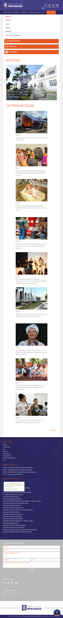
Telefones (52, 12)
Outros (43, 12)
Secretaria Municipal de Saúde (11, 523)
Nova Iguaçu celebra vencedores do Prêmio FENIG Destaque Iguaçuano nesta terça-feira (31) (31, 352)
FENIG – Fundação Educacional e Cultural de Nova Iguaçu (17, 470)
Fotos (7, 24)
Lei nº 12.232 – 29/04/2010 (12, 35)
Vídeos (7, 28)
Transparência (24, 12)
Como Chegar (6, 447)
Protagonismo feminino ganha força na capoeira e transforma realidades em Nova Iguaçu (31, 387)
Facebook (13, 52)
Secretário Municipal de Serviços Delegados (14, 525)
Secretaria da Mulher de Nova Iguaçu (12, 516)
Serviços (11, 46)
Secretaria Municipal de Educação (12, 505)
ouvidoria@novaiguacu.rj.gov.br (52, 7)
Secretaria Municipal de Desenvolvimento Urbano (15, 503)
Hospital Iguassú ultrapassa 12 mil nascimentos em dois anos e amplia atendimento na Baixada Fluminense (30, 94)
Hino (4, 449)
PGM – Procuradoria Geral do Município (13, 474)
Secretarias (16, 12)
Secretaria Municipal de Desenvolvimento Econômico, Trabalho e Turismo (22, 501)
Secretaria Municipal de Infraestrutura (13, 514)
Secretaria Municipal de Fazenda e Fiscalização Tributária (18, 510)
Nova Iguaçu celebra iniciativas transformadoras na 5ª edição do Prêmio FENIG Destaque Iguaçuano (31, 281)
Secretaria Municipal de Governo (11, 512)
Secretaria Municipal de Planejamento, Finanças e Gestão (18, 521)
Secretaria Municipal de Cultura (11, 497)
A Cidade (5, 12)
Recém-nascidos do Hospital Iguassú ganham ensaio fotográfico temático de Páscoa (31, 208)
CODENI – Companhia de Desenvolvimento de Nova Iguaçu (18, 467)
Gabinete (10, 12)
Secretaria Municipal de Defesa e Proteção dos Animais (17, 532)
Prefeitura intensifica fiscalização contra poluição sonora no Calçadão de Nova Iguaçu (31, 246)
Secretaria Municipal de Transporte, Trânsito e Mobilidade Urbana (20, 529)
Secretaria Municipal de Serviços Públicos (14, 527)
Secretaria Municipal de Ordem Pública (13, 518)
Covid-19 (8, 20)
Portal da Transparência (9, 458)
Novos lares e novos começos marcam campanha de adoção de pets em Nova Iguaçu (31, 173)
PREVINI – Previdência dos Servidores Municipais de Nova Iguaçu (19, 472)
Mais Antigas (53, 430)
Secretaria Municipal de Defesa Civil (12, 499)
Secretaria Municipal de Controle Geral (13, 494)
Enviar (31, 570)
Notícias (31, 12)
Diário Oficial (37, 12)
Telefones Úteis (7, 456)
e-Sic (4, 460)
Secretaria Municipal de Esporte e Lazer (13, 507)
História (5, 445)
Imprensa (8, 31)
